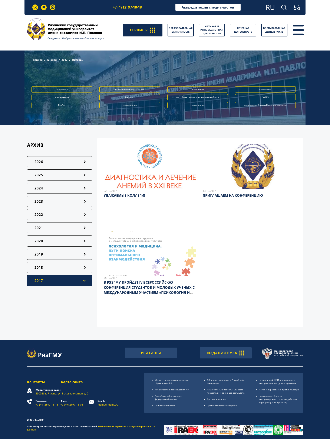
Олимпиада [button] (265, 89)
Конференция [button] (62, 97)
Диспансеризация (216, 399)
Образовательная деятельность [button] (180, 29)
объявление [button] (197, 89)
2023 (38, 201)
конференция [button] (198, 105)
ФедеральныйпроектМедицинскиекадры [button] (265, 105)
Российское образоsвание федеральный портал (168, 397)
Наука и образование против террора (279, 389)
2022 (38, 214)
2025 (38, 175)
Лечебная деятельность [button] (243, 29)
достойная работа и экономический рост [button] (197, 97)
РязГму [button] (61, 105)
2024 (38, 188)
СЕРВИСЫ (142, 30)
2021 (38, 227)
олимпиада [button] (62, 89)
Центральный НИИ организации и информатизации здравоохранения (277, 381)
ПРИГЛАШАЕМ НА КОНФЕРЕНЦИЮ (233, 195)
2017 (64, 60)
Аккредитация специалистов (208, 7)
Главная (37, 60)
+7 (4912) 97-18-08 (71, 402)
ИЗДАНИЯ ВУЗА (225, 353)
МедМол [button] (129, 97)
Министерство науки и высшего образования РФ (171, 381)
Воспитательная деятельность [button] (274, 29)
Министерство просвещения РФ (172, 389)
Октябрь (77, 60)
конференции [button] (130, 105)
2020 (38, 241)
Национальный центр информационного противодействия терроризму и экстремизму (278, 399)
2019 (38, 254)
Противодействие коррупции (222, 405)
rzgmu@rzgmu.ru (108, 402)
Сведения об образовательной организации (75, 38)
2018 (38, 267)
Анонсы (52, 60)
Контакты (36, 382)
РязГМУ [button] (265, 97)
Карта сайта (72, 382)
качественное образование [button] (129, 89)
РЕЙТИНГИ (151, 353)
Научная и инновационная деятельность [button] (211, 30)
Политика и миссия (165, 405)
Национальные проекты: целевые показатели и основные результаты (226, 391)
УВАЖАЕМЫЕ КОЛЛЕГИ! (124, 195)
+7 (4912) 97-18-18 (127, 7)
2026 (38, 161)
